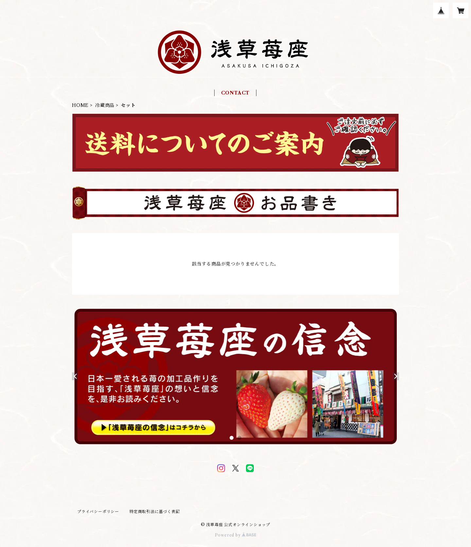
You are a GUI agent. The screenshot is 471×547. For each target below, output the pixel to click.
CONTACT (235, 93)
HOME (80, 105)
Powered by (235, 535)
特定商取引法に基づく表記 (155, 511)
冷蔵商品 (104, 105)
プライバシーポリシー (98, 511)
